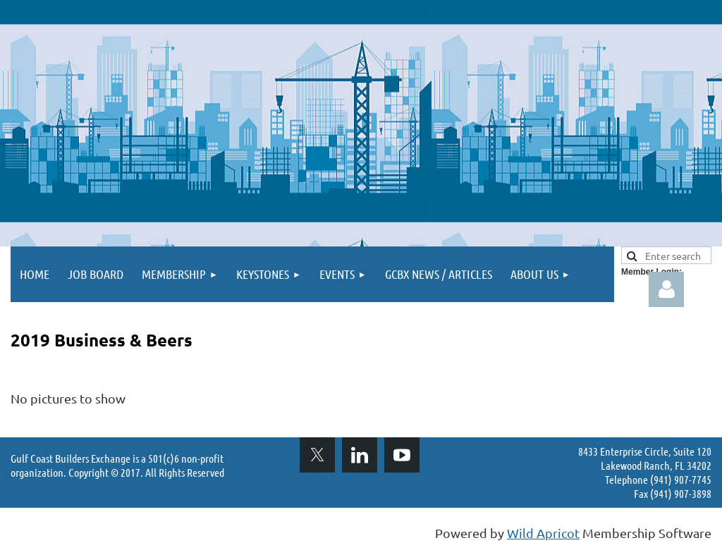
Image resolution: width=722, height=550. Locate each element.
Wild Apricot (543, 532)
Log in (666, 289)
